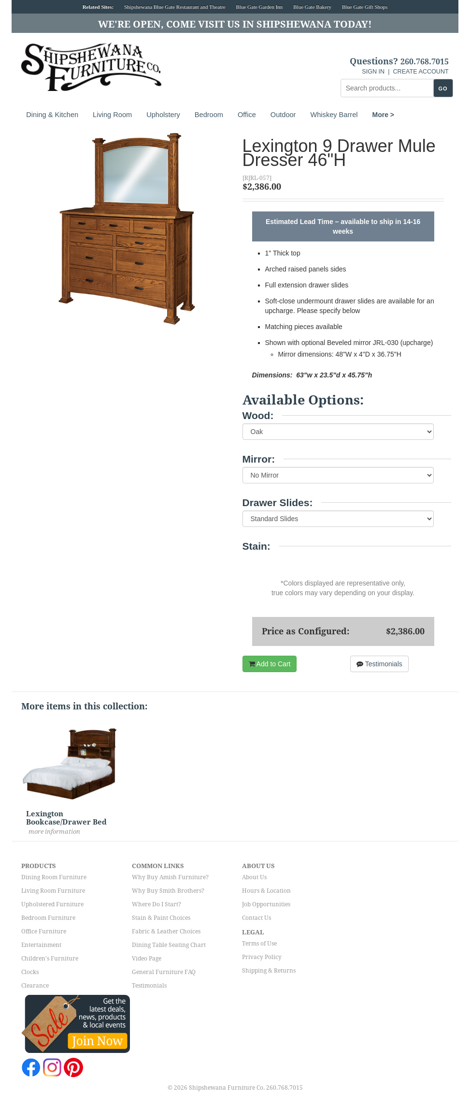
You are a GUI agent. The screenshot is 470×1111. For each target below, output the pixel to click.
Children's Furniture (49, 958)
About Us (254, 877)
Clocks (30, 972)
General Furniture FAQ (164, 972)
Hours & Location (266, 890)
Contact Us (256, 918)
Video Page (146, 958)
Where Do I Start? (156, 904)
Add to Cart (270, 664)
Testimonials (379, 664)
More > (383, 115)
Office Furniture (43, 931)
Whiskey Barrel (333, 115)
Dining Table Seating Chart (169, 945)
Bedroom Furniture (48, 918)
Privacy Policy (262, 957)
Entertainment (41, 945)
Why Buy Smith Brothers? (168, 890)
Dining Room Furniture (53, 877)
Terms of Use (259, 943)
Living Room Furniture (53, 890)
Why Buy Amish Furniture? (170, 877)
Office (247, 115)
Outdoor (283, 115)
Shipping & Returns (269, 970)
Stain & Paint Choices (161, 918)
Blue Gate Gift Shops (364, 7)
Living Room (112, 115)
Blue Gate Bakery (312, 7)
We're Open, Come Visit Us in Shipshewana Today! (235, 24)
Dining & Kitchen (52, 115)
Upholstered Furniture (52, 904)
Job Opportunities (266, 904)
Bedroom (209, 115)
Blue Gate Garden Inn (259, 7)
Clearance (35, 985)
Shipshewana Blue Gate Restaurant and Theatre (175, 7)
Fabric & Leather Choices (166, 931)
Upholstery (163, 115)
